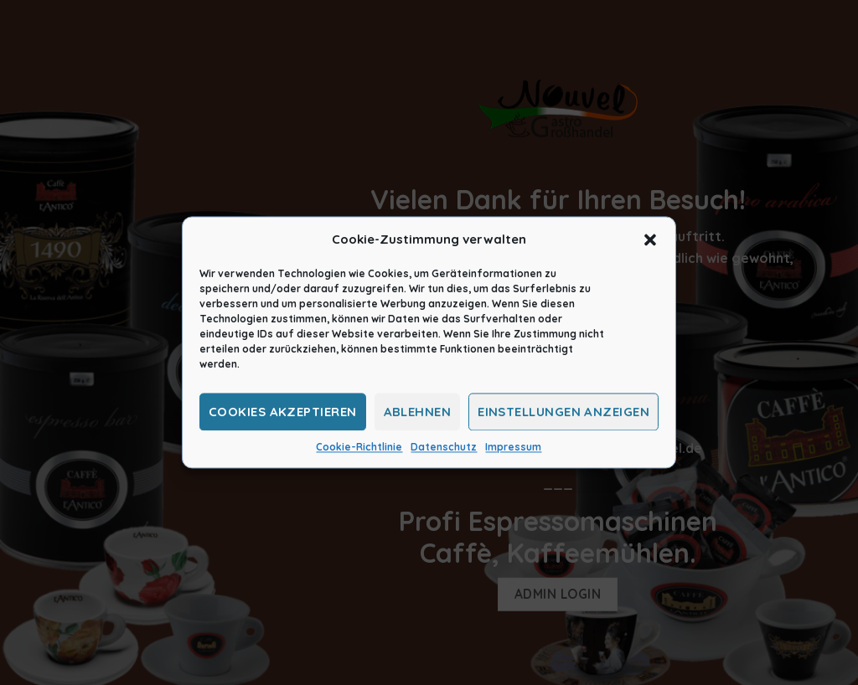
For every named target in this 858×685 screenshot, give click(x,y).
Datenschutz (444, 446)
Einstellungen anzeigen (563, 412)
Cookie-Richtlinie (359, 446)
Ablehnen (418, 412)
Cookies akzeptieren (283, 412)
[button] (650, 239)
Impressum (513, 446)
